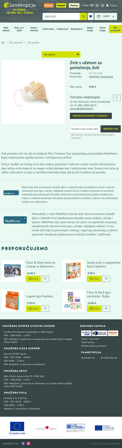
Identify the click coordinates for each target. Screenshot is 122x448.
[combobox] (61, 16)
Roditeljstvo (76, 28)
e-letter (87, 5)
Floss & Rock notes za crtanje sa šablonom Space (40, 266)
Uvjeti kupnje (87, 342)
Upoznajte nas (88, 357)
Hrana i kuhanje (34, 29)
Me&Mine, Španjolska (101, 76)
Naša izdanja (6, 29)
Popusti (48, 5)
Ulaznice (74, 5)
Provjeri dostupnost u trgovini (91, 115)
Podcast (61, 5)
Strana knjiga (103, 29)
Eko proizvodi (115, 29)
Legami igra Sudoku (39, 296)
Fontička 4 (9, 398)
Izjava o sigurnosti (90, 338)
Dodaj (33, 278)
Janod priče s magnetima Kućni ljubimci (103, 264)
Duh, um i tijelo (19, 29)
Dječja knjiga (90, 29)
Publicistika (48, 28)
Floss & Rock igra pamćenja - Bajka (98, 294)
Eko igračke (33, 42)
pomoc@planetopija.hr (81, 108)
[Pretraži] (83, 16)
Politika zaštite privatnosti (94, 345)
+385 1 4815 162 (85, 105)
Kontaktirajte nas (109, 357)
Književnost (62, 28)
